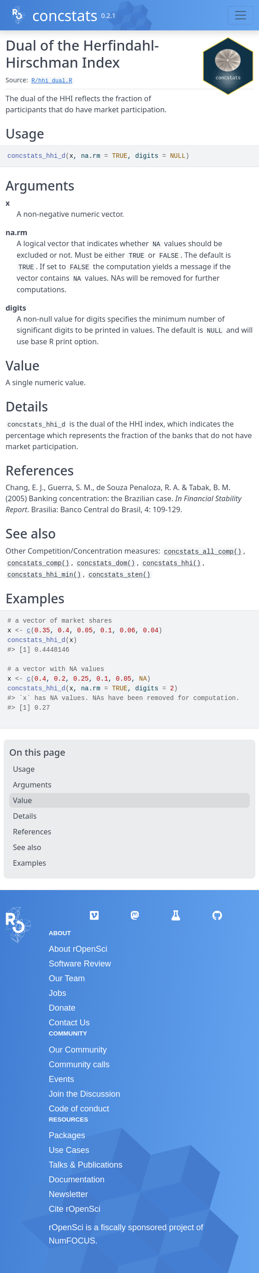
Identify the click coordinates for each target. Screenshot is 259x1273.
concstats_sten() (119, 575)
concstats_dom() (106, 563)
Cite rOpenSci (74, 1209)
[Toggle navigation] (240, 15)
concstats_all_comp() (202, 551)
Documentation (77, 1179)
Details (24, 816)
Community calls (79, 1064)
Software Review (80, 963)
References (32, 832)
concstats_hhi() (171, 563)
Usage (24, 769)
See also (27, 847)
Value (22, 800)
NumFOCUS (72, 1240)
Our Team (67, 978)
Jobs (57, 993)
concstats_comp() (38, 563)
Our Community (78, 1049)
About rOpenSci (78, 949)
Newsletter (68, 1194)
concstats (65, 15)
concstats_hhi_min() (44, 575)
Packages (67, 1135)
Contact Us (69, 1022)
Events (61, 1079)
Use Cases (69, 1150)
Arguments (32, 785)
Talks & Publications (86, 1164)
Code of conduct (79, 1108)
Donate (62, 1008)
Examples (29, 863)
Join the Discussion (84, 1094)
